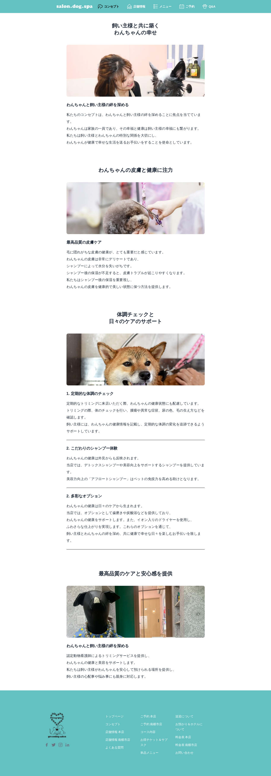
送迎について (184, 716)
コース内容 (147, 732)
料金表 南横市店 (186, 745)
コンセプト (112, 724)
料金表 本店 (183, 737)
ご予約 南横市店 (151, 724)
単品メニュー (149, 752)
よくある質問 (114, 747)
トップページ (114, 716)
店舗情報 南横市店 (117, 739)
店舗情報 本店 (114, 732)
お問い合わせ (184, 752)
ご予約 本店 (148, 716)
